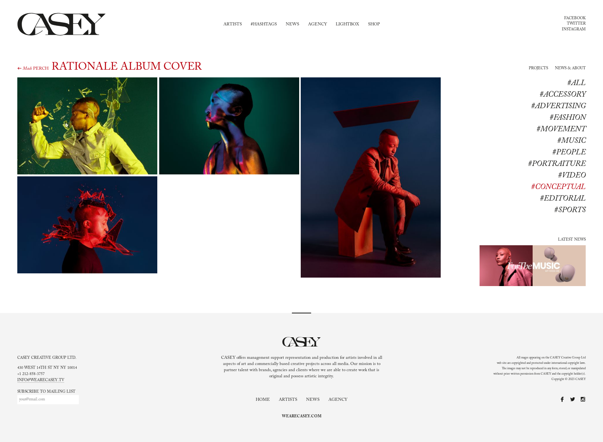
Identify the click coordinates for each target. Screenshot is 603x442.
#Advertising (558, 106)
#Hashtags (264, 24)
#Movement (561, 129)
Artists (232, 24)
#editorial (563, 199)
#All (576, 83)
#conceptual (558, 187)
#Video (572, 175)
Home (263, 400)
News (292, 24)
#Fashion (568, 118)
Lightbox (347, 24)
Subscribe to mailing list (46, 392)
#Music (571, 141)
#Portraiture (557, 164)
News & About (570, 68)
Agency (317, 24)
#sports (570, 210)
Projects (538, 68)
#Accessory (563, 95)
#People (569, 152)
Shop (374, 24)
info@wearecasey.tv (40, 380)
